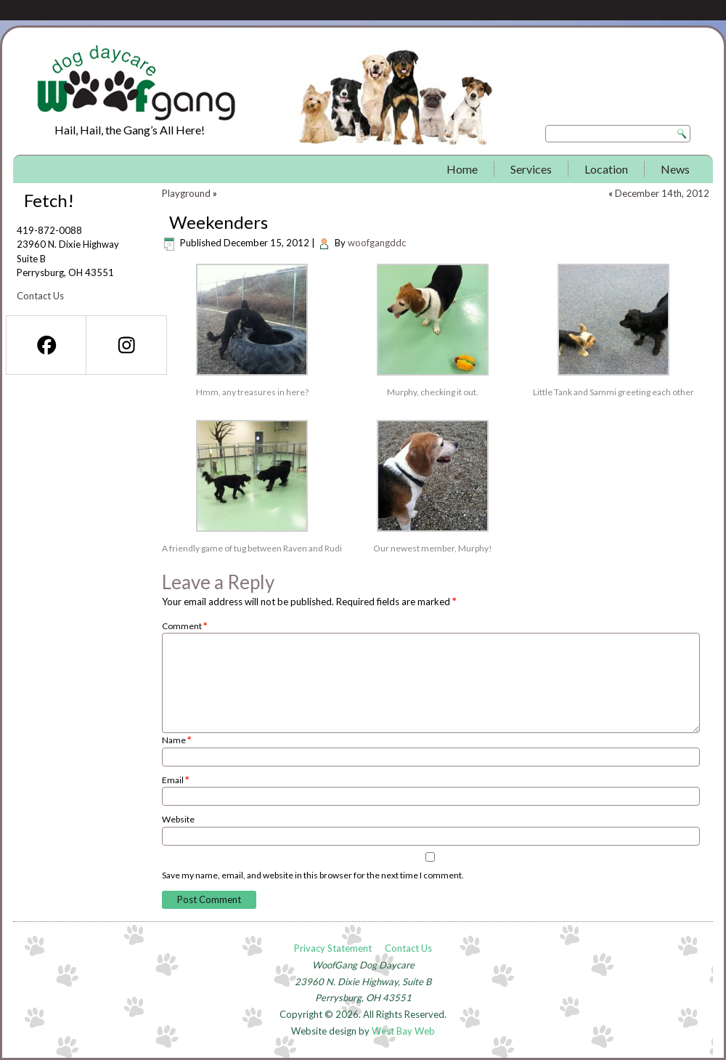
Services (531, 169)
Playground (186, 193)
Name (176, 740)
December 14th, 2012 (662, 193)
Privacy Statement (333, 948)
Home (462, 169)
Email (175, 779)
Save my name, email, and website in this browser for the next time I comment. (313, 875)
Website (178, 819)
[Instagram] (126, 345)
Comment (184, 625)
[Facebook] (46, 345)
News (675, 169)
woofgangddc (377, 242)
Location (606, 169)
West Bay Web (403, 1031)
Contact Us (40, 296)
